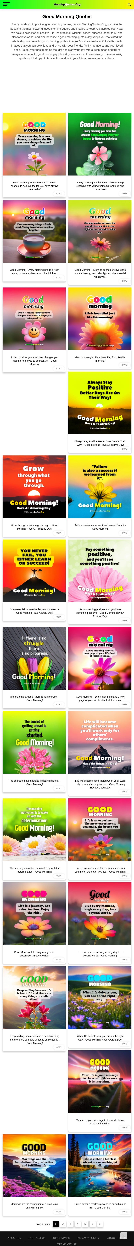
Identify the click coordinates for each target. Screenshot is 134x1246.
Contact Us (37, 1237)
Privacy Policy (88, 1237)
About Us (14, 1237)
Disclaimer (61, 1237)
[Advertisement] (67, 86)
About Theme (117, 1237)
